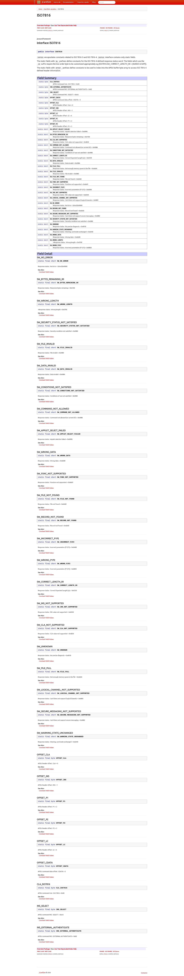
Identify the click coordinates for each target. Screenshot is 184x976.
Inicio (40, 9)
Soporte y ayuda (83, 2)
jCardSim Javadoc (50, 9)
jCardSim (46, 2)
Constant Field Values (46, 272)
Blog (94, 2)
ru (34, 2)
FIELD (50, 30)
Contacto (143, 973)
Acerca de (57, 2)
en (34, 1)
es (34, 3)
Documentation (69, 2)
